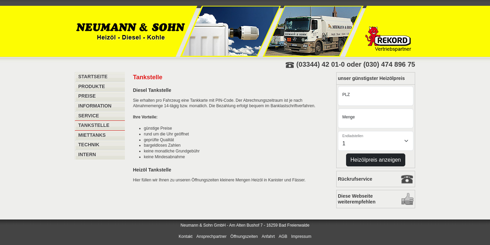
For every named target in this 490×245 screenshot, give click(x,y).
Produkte (91, 86)
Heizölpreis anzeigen (375, 160)
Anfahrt (268, 236)
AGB (283, 236)
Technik (88, 144)
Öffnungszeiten (244, 236)
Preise (87, 96)
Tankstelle (94, 125)
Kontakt (186, 236)
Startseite (93, 76)
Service (88, 115)
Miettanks (92, 135)
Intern (87, 154)
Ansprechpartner (211, 236)
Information (95, 106)
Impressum (301, 236)
